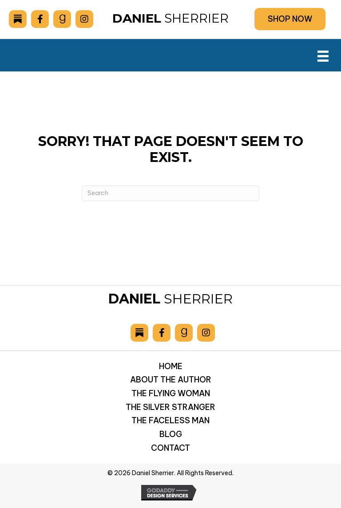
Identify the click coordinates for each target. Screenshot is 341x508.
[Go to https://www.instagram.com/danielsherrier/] (84, 19)
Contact (170, 447)
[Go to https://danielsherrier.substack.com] (18, 19)
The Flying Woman (170, 393)
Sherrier (170, 17)
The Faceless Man (170, 420)
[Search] (170, 192)
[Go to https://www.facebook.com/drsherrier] (40, 19)
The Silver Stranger (170, 406)
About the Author (170, 379)
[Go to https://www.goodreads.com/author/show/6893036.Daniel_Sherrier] (62, 19)
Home (170, 365)
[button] (289, 19)
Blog (170, 434)
